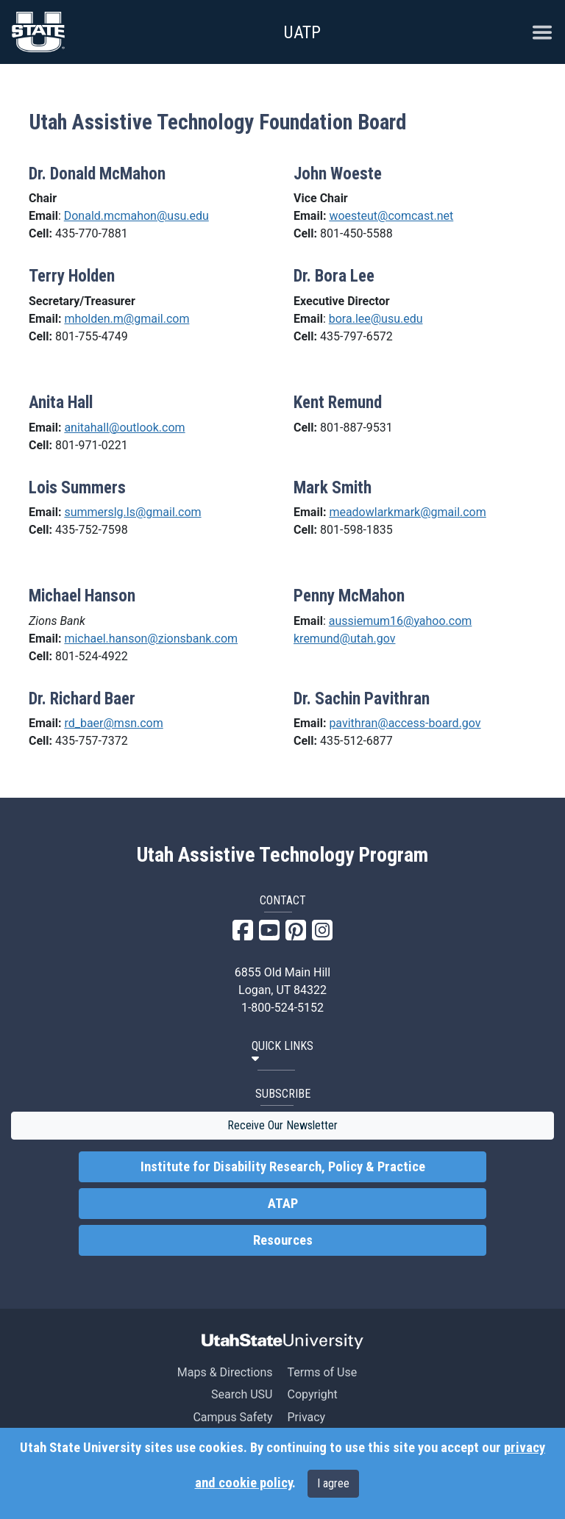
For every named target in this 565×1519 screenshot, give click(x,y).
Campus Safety (232, 1417)
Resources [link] (283, 1240)
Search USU (241, 1394)
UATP (302, 32)
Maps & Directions (225, 1372)
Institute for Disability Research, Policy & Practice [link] (283, 1167)
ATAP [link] (283, 1203)
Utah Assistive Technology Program (282, 855)
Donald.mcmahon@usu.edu (136, 216)
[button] (282, 1052)
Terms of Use (322, 1372)
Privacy (306, 1417)
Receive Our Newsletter (282, 1125)
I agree (333, 1483)
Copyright (312, 1394)
